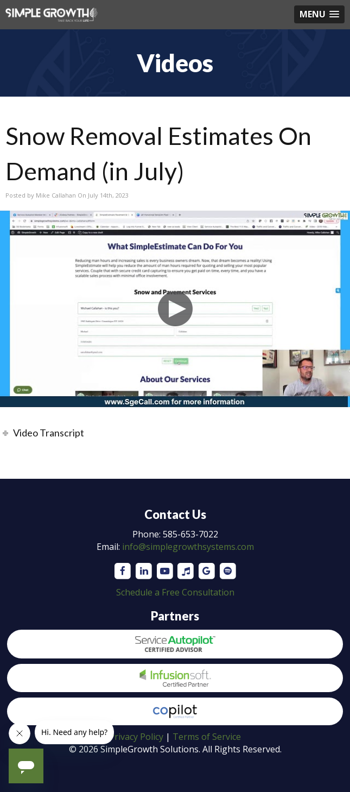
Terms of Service (207, 737)
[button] (319, 14)
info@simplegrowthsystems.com (188, 547)
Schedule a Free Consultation (175, 592)
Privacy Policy (136, 737)
